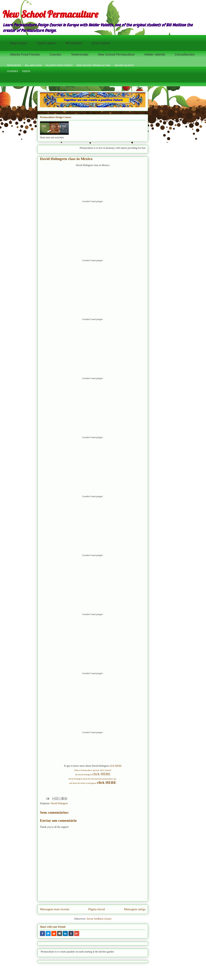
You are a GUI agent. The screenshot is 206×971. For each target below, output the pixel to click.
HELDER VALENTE (124, 65)
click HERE (115, 765)
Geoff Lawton (46, 43)
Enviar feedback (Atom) (99, 918)
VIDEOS (26, 71)
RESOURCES (14, 65)
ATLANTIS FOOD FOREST (59, 65)
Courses (55, 54)
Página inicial (96, 909)
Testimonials (79, 54)
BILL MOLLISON (33, 65)
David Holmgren (59, 803)
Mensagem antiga (134, 909)
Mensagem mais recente (54, 909)
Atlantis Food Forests (25, 54)
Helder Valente (154, 54)
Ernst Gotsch (101, 43)
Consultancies (185, 54)
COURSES (12, 71)
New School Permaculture (50, 14)
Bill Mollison (73, 43)
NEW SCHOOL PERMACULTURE (93, 65)
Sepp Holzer (18, 43)
